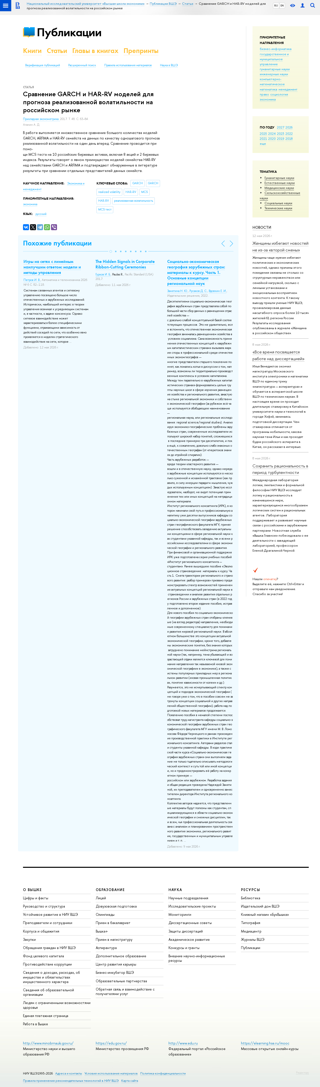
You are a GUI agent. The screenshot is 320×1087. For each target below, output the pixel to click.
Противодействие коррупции (47, 964)
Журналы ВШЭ (252, 939)
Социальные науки (278, 203)
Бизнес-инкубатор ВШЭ (115, 972)
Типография (250, 922)
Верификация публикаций (42, 65)
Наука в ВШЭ (169, 65)
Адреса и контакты (68, 1073)
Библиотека (250, 898)
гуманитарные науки (275, 69)
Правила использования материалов (128, 65)
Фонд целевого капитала (43, 956)
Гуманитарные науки (279, 177)
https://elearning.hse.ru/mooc (265, 1043)
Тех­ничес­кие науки (278, 208)
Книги (32, 50)
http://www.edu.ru (183, 1043)
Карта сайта (129, 1081)
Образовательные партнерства (121, 981)
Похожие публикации (57, 243)
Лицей (101, 898)
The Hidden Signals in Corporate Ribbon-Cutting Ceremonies (125, 264)
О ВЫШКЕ (32, 889)
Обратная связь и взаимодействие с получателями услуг (125, 991)
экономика (268, 99)
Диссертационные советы (190, 922)
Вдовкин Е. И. (217, 291)
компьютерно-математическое (272, 81)
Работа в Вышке (35, 1024)
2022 (289, 133)
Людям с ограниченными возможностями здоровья (56, 1005)
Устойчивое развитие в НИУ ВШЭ (50, 914)
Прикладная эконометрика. (41, 119)
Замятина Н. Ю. (177, 291)
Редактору (302, 1072)
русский (41, 214)
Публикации (69, 32)
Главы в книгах (95, 50)
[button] (110, 251)
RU (276, 5)
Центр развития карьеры (116, 964)
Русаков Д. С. (198, 291)
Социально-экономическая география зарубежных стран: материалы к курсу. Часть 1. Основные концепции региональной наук (196, 272)
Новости (261, 227)
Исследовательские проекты (192, 906)
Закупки (29, 939)
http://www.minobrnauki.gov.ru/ (48, 1043)
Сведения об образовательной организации (48, 992)
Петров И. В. (32, 280)
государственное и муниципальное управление (274, 59)
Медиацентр (251, 931)
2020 (272, 138)
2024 (272, 133)
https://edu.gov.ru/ (111, 1043)
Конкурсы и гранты (184, 947)
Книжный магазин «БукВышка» (265, 914)
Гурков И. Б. (103, 274)
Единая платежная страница (45, 1015)
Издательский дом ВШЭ (260, 906)
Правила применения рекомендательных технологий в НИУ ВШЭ (71, 1081)
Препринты (141, 50)
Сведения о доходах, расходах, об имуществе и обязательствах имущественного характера (51, 977)
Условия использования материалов (111, 1073)
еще (263, 143)
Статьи (57, 50)
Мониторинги (179, 914)
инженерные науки (274, 74)
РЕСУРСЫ (250, 889)
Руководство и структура (44, 906)
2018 (289, 138)
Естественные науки (279, 182)
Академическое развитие (189, 939)
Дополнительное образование (121, 956)
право (264, 94)
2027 (280, 127)
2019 (280, 138)
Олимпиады (105, 914)
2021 (263, 138)
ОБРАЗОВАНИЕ (110, 889)
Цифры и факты (35, 898)
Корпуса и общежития (41, 931)
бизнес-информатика (276, 48)
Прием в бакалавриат (113, 922)
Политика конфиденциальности (163, 1073)
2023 (280, 133)
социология (279, 94)
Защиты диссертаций (185, 931)
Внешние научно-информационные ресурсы (196, 958)
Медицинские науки (279, 187)
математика (268, 89)
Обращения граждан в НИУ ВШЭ (49, 947)
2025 (263, 133)
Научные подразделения (188, 898)
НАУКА (175, 889)
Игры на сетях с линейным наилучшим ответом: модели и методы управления (52, 267)
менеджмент (288, 89)
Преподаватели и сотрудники (47, 922)
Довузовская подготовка (116, 906)
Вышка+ (102, 931)
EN (282, 5)
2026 (289, 127)
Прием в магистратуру (114, 939)
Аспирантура (106, 947)
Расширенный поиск (82, 65)
